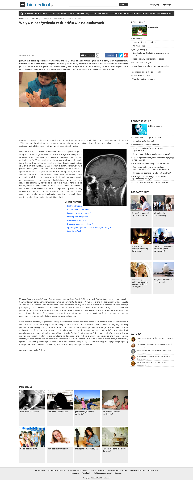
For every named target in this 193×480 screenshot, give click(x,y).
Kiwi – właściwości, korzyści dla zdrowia (151, 362)
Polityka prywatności (103, 473)
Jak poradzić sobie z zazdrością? (111, 413)
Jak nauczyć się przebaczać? (79, 213)
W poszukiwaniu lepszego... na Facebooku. (151, 163)
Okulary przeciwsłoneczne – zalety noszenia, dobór (155, 344)
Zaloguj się (154, 4)
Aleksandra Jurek (142, 347)
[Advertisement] (73, 38)
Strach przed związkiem (77, 216)
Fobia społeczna (155, 126)
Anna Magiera (141, 353)
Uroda (38, 13)
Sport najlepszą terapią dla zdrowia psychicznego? (89, 227)
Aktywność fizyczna (121, 13)
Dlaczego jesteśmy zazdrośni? (80, 224)
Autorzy (136, 333)
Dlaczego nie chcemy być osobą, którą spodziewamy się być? (149, 177)
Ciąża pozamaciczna (141, 75)
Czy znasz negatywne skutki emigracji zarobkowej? (163, 248)
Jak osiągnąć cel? (74, 231)
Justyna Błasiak (142, 341)
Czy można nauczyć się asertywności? (140, 214)
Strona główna (21, 13)
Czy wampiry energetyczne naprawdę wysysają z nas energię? (153, 158)
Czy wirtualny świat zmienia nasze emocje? (151, 154)
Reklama (75, 473)
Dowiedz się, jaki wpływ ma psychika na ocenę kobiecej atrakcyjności (140, 283)
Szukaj (123, 4)
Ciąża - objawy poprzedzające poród (148, 59)
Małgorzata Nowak (143, 365)
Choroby (136, 13)
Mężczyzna (91, 13)
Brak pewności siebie (29, 412)
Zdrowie (29, 13)
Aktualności (40, 470)
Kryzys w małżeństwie (76, 220)
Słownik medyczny (97, 470)
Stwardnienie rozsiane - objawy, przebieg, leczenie (150, 67)
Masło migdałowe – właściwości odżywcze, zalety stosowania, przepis (155, 350)
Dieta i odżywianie (51, 13)
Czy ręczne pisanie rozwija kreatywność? (150, 182)
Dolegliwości (148, 13)
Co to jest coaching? (29, 449)
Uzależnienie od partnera (78, 209)
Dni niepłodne (138, 46)
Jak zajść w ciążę (139, 49)
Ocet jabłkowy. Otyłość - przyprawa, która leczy (150, 54)
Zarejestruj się (166, 4)
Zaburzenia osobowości (58, 412)
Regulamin (86, 473)
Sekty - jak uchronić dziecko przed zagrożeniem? (147, 149)
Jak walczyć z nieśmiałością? (160, 214)
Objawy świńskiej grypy (142, 62)
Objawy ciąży (154, 27)
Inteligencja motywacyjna (86, 449)
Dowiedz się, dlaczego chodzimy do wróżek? (140, 248)
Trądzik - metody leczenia (143, 79)
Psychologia (104, 13)
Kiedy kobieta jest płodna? (144, 42)
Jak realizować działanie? (143, 141)
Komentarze (89, 55)
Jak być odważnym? (74, 206)
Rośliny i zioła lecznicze (77, 470)
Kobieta (80, 13)
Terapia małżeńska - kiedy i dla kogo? (115, 450)
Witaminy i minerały (56, 470)
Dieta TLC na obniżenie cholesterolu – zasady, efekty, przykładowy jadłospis (155, 338)
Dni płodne (137, 38)
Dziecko (71, 13)
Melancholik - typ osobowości (145, 144)
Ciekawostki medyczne (117, 470)
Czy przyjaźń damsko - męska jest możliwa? (151, 173)
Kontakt (118, 473)
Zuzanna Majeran (142, 359)
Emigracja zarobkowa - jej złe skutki (163, 280)
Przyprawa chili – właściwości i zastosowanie (153, 356)
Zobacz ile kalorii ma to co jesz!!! (146, 72)
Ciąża (63, 13)
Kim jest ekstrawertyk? (58, 449)
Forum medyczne (164, 13)
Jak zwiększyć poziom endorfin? (84, 413)
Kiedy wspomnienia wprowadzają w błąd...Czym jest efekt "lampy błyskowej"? (150, 168)
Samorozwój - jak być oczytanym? (147, 137)
